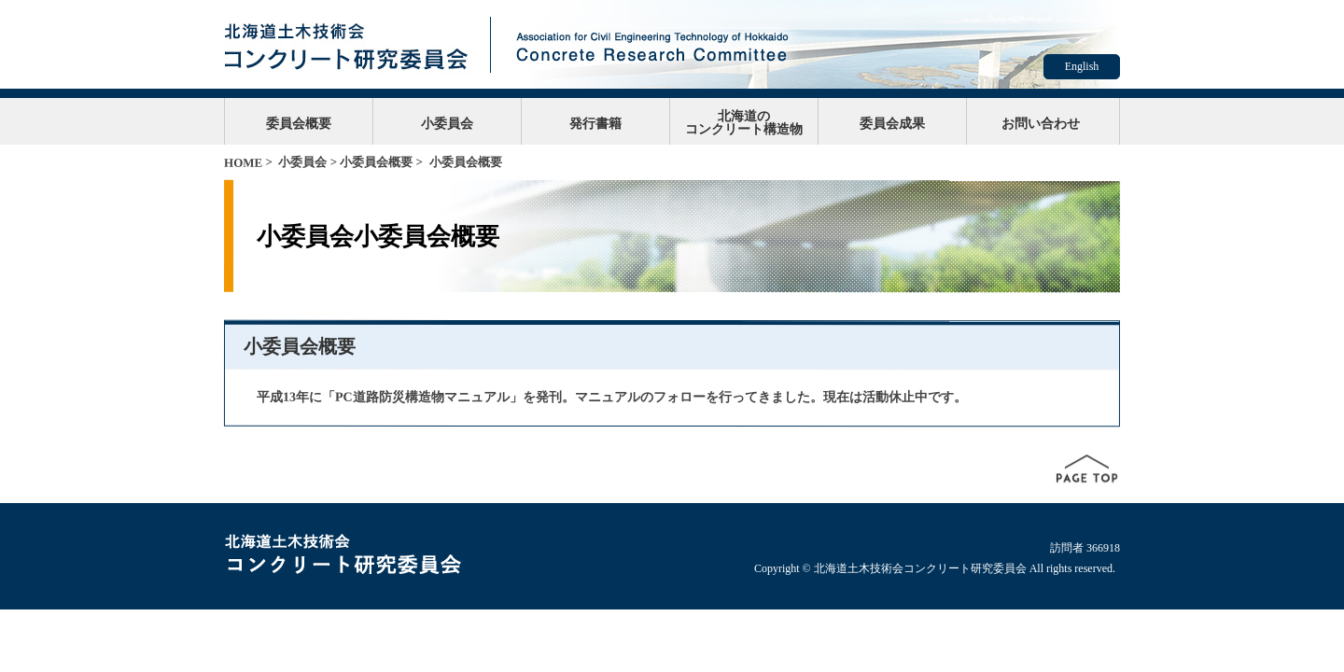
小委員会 (447, 123)
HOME (243, 163)
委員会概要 (298, 123)
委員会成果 (892, 123)
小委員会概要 (376, 162)
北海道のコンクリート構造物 (744, 122)
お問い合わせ (1040, 123)
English (1082, 66)
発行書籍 (595, 123)
